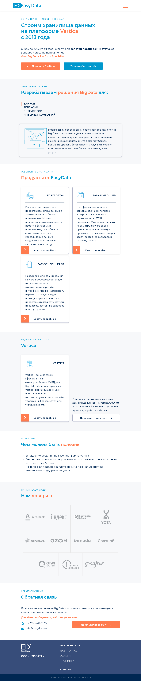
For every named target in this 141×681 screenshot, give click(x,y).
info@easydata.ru (34, 628)
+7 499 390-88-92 (34, 623)
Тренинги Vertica (83, 66)
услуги (65, 655)
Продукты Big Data (41, 66)
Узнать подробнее (45, 250)
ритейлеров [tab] (33, 111)
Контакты (66, 669)
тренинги (67, 660)
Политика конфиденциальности (70, 677)
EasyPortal (68, 650)
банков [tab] (29, 103)
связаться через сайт (96, 625)
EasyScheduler (71, 645)
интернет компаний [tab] (39, 114)
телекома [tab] (31, 107)
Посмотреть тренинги (96, 418)
